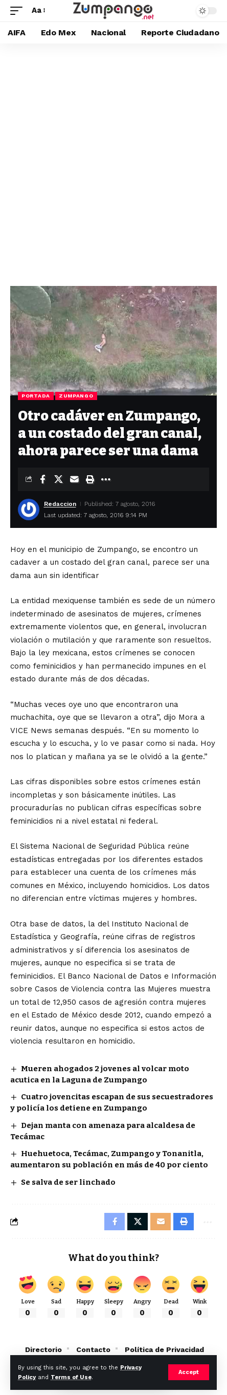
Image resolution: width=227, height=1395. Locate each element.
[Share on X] (58, 479)
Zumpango (76, 395)
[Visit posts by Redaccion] (28, 509)
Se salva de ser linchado (68, 1182)
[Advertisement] (113, 162)
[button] (188, 1372)
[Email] (74, 479)
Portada (35, 395)
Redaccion (60, 503)
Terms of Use (71, 1377)
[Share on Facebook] (42, 479)
